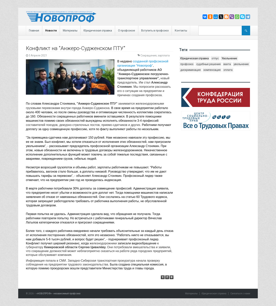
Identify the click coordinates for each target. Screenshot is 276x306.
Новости (51, 30)
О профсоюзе (126, 30)
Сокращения (148, 55)
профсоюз (186, 64)
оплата (227, 69)
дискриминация (190, 69)
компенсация (212, 69)
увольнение (241, 64)
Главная (34, 30)
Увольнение (229, 58)
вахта (227, 64)
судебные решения (208, 64)
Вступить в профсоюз (155, 30)
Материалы (70, 30)
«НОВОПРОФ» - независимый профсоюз (58, 293)
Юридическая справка (98, 30)
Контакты (181, 30)
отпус (215, 58)
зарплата (164, 55)
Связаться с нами (240, 293)
